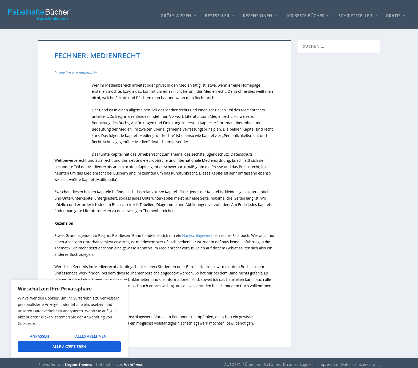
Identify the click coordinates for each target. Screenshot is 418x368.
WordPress (133, 361)
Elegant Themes (78, 361)
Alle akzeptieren (69, 346)
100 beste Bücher (305, 13)
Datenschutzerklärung (360, 361)
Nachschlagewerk (197, 232)
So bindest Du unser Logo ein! (290, 361)
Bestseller (217, 13)
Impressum (328, 361)
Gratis (393, 13)
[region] (69, 318)
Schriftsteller (355, 13)
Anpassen (39, 336)
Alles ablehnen (91, 336)
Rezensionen (257, 13)
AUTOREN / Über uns (242, 361)
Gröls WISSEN (175, 13)
